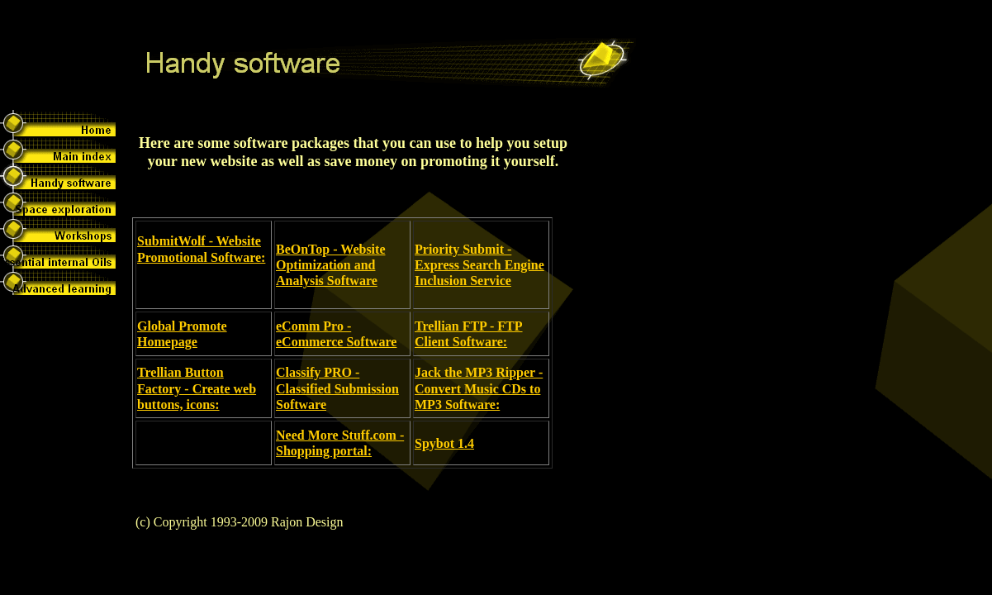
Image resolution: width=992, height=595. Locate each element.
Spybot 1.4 (444, 443)
